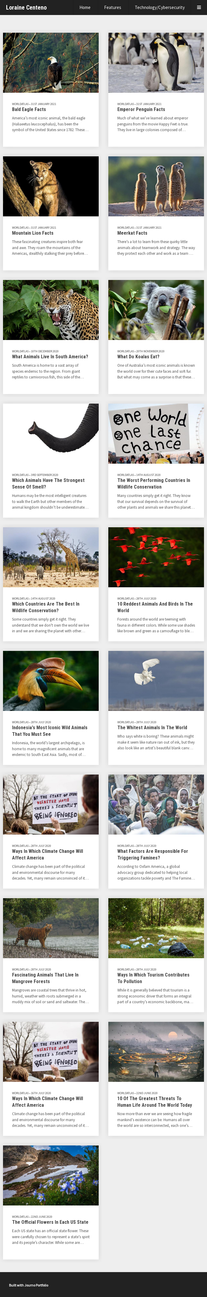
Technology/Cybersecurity (160, 7)
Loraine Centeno (26, 7)
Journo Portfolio (36, 1285)
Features (112, 7)
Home (85, 7)
